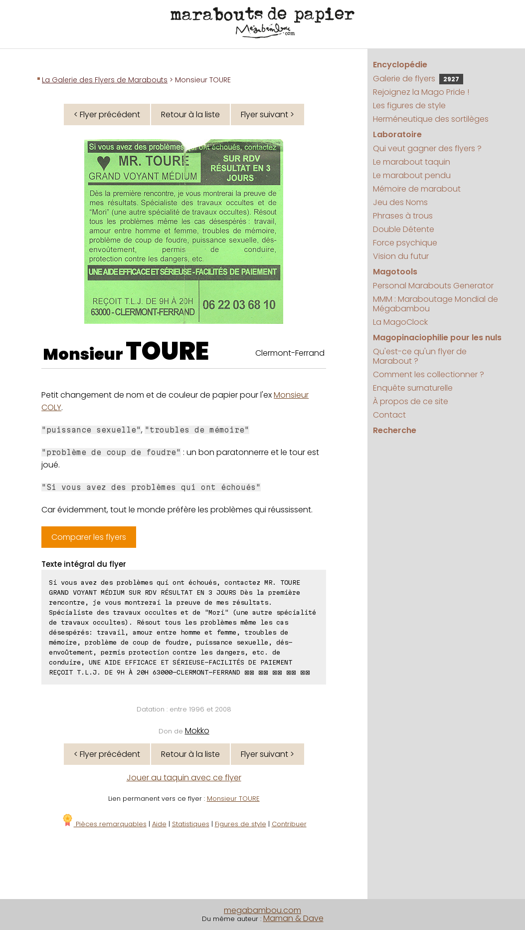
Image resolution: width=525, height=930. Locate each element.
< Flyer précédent (107, 114)
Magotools (395, 271)
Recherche (394, 430)
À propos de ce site (410, 401)
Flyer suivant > (267, 114)
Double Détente (403, 229)
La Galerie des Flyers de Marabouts (105, 80)
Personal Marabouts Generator (433, 285)
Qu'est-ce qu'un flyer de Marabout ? (420, 356)
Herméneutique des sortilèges (431, 119)
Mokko (197, 730)
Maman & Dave (293, 918)
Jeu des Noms (400, 202)
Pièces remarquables (104, 824)
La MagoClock (400, 322)
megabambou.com (262, 910)
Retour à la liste (190, 114)
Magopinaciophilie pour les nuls (437, 337)
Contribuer (289, 824)
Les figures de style (409, 105)
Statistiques (190, 824)
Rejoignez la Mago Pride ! (421, 92)
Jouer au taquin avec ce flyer (184, 777)
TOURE (167, 351)
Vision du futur (401, 256)
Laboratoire (397, 134)
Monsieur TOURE (233, 798)
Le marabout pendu (412, 175)
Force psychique (405, 242)
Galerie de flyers (418, 78)
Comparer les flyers (88, 537)
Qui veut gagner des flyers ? (427, 148)
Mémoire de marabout (417, 189)
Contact (389, 415)
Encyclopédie (400, 64)
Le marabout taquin (411, 162)
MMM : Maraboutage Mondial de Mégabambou (435, 303)
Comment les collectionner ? (428, 374)
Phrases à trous (403, 216)
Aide (159, 824)
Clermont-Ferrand (290, 353)
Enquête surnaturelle (413, 388)
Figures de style (240, 824)
